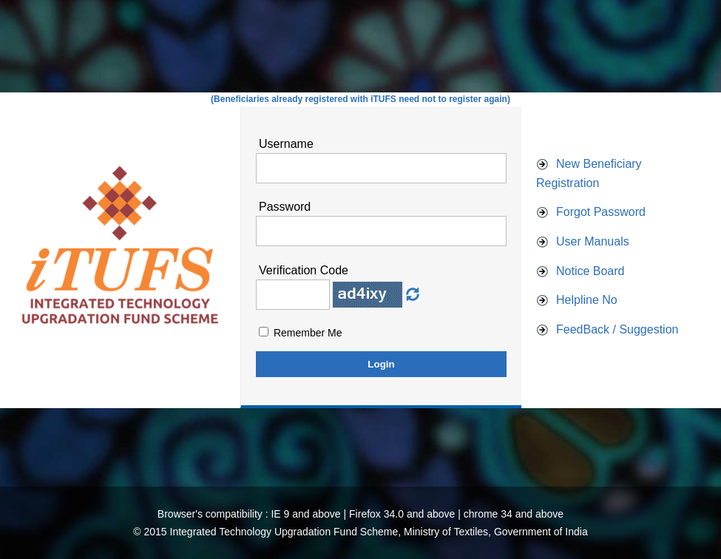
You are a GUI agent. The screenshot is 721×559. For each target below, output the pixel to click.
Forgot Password (601, 212)
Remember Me (308, 333)
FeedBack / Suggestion (617, 329)
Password (285, 206)
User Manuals (592, 241)
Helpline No (586, 300)
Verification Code (303, 270)
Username (286, 144)
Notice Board (590, 271)
